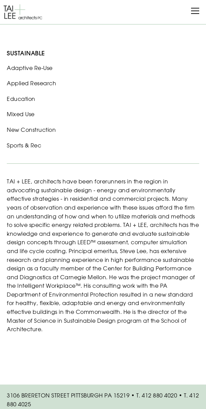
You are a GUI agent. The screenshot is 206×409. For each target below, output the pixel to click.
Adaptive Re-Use (30, 68)
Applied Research (31, 83)
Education (21, 98)
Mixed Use (21, 114)
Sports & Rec (24, 145)
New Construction (31, 129)
